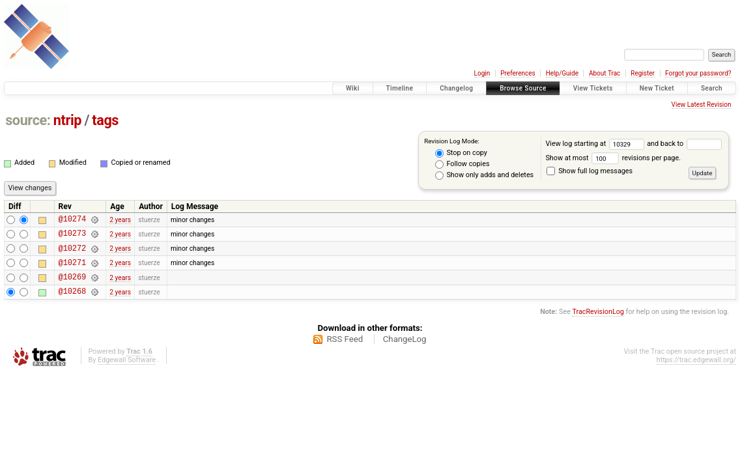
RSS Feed (344, 351)
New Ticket (657, 88)
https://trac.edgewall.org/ (696, 371)
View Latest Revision (702, 104)
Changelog (456, 88)
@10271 (72, 270)
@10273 (72, 236)
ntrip (67, 120)
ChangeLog (405, 351)
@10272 (72, 253)
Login (482, 73)
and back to (684, 143)
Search (711, 88)
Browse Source (523, 88)
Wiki (353, 88)
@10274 (72, 220)
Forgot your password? (698, 73)
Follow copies (462, 164)
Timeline (400, 88)
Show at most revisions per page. (613, 158)
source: (27, 120)
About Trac (604, 73)
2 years (120, 220)
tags (105, 120)
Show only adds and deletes (484, 175)
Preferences (517, 73)
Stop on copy (461, 153)
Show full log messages (590, 171)
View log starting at (596, 143)
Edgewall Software (127, 371)
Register (643, 73)
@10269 (72, 286)
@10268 (72, 302)
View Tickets (593, 88)
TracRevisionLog (598, 323)
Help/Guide (562, 73)
